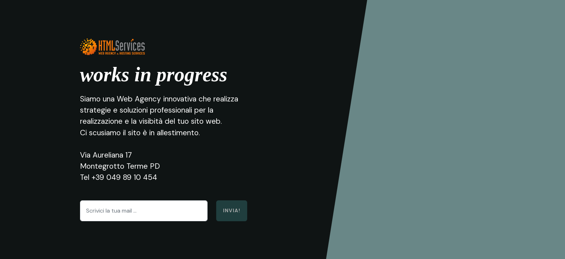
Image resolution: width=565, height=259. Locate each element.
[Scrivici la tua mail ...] (144, 210)
